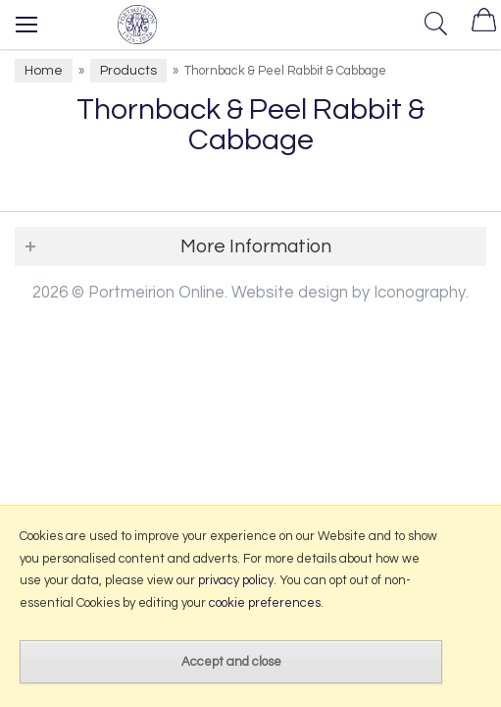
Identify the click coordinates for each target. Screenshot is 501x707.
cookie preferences (265, 603)
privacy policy (236, 580)
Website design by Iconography (348, 292)
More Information (255, 246)
